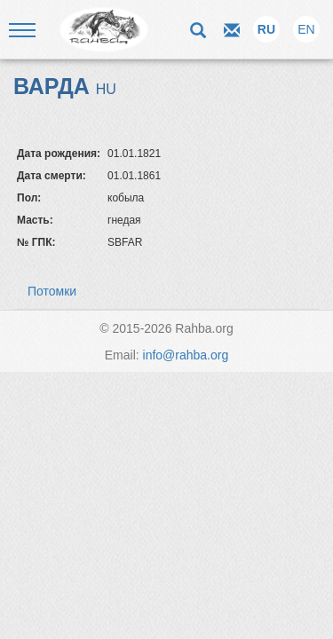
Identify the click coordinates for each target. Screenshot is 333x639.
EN (305, 29)
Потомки (52, 291)
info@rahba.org (186, 355)
